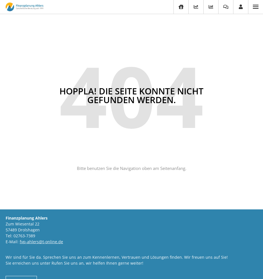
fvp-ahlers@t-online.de (41, 241)
